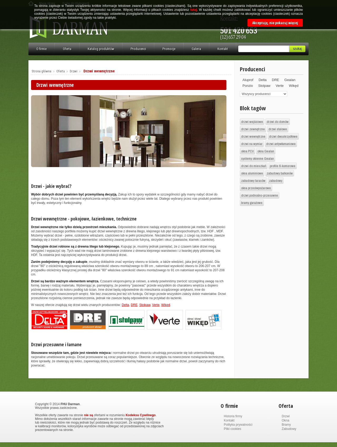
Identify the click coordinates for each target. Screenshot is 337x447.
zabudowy (275, 180)
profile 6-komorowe (282, 166)
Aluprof (247, 80)
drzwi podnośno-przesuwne (259, 195)
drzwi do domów (278, 121)
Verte (156, 305)
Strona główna (41, 71)
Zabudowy (289, 429)
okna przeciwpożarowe (256, 188)
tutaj (193, 10)
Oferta (67, 49)
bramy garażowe (251, 202)
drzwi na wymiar (251, 144)
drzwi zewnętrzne (253, 129)
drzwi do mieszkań (253, 166)
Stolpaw (144, 305)
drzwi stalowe (278, 129)
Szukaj (297, 48)
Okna (285, 420)
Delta (125, 305)
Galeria (196, 49)
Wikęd (165, 305)
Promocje (168, 49)
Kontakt (222, 49)
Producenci (138, 49)
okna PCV (247, 151)
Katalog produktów (101, 49)
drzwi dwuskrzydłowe (283, 136)
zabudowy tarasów (253, 180)
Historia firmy (233, 416)
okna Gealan (265, 151)
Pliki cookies (232, 429)
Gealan (289, 80)
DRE (134, 305)
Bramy (286, 424)
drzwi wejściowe (252, 121)
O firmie (41, 49)
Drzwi (73, 71)
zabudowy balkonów (280, 173)
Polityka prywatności (238, 424)
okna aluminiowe (252, 173)
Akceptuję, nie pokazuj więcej (275, 22)
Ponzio (247, 86)
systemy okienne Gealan (257, 158)
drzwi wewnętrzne (253, 136)
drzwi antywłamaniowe (281, 144)
